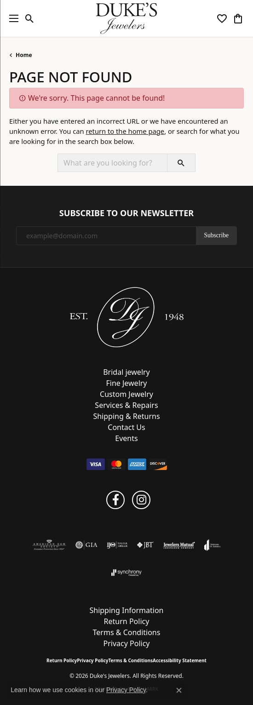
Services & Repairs (126, 405)
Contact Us (126, 427)
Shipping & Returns (126, 416)
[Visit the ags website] (49, 545)
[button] (29, 18)
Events (126, 438)
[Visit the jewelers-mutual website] (179, 545)
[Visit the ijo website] (117, 545)
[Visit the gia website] (86, 545)
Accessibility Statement (180, 660)
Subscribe (216, 235)
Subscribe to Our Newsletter (126, 213)
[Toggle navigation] (11, 18)
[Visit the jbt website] (145, 545)
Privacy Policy (127, 643)
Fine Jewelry (126, 383)
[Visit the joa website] (212, 545)
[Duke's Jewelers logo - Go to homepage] (127, 18)
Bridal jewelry (126, 372)
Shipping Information (126, 610)
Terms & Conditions (127, 632)
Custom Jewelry (126, 394)
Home (24, 55)
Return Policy (127, 621)
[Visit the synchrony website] (126, 572)
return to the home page (125, 131)
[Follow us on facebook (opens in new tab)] (115, 500)
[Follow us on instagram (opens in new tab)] (141, 500)
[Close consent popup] (179, 690)
